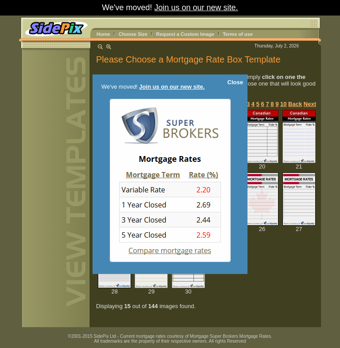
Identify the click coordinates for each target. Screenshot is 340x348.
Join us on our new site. (196, 7)
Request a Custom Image (185, 34)
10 (283, 104)
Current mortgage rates (143, 336)
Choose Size (133, 34)
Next (310, 104)
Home (103, 34)
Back (295, 104)
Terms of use (238, 34)
